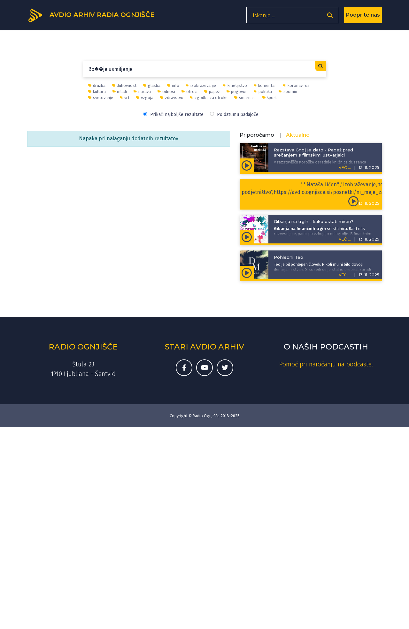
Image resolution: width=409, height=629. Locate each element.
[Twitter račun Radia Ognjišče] (225, 367)
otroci (189, 91)
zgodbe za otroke (209, 97)
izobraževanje (201, 85)
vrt (125, 97)
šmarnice (245, 97)
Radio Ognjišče (83, 346)
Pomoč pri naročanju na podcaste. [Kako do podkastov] (326, 364)
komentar (265, 85)
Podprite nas (363, 17)
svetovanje (100, 97)
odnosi (166, 91)
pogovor (237, 91)
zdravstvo (171, 97)
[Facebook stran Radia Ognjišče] (184, 367)
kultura (97, 91)
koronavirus (296, 85)
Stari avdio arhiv (204, 346)
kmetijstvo (235, 85)
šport (269, 97)
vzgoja (144, 97)
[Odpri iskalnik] (330, 18)
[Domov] (96, 16)
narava (142, 91)
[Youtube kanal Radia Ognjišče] (204, 367)
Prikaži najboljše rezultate (173, 114)
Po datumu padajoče (234, 114)
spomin (288, 91)
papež (212, 91)
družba (96, 85)
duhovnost (124, 85)
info (173, 85)
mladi (119, 91)
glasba (151, 85)
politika (263, 91)
